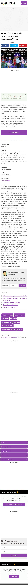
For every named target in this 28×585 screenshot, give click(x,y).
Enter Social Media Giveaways (11, 302)
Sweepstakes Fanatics (16, 97)
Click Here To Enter (14, 132)
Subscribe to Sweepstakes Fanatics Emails (15, 296)
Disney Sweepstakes (11, 337)
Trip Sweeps (16, 322)
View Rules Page (5, 180)
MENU (23, 3)
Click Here (14, 576)
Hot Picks (19, 329)
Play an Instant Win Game (10, 305)
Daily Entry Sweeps (7, 315)
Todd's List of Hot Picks (9, 307)
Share (4, 45)
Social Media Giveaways (8, 329)
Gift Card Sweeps (6, 322)
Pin (21, 45)
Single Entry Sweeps (7, 325)
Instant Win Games (19, 315)
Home (2, 337)
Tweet (13, 45)
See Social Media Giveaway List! (14, 504)
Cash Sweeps (5, 318)
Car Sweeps (13, 318)
